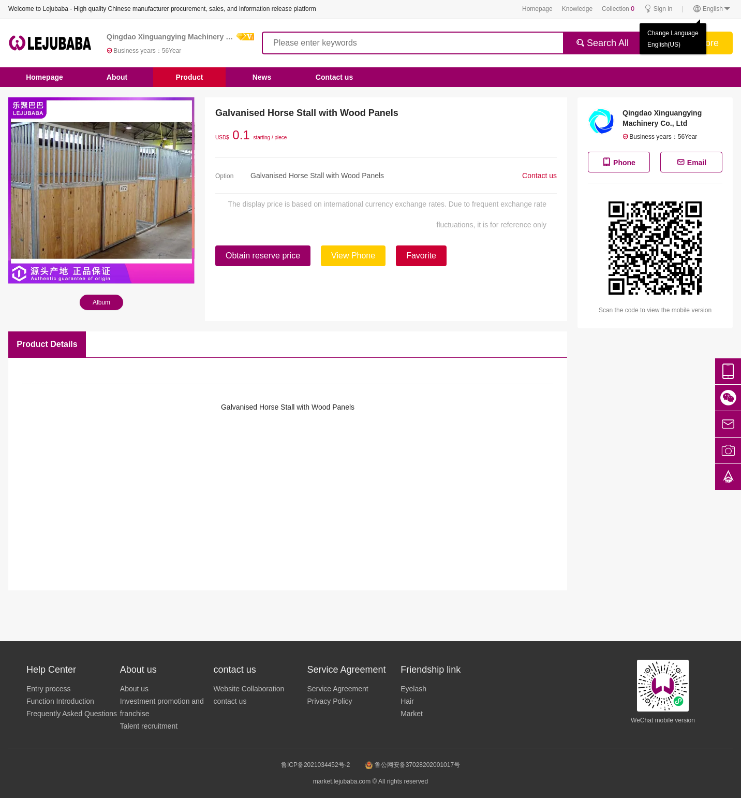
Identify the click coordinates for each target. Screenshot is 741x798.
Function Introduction (60, 701)
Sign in (658, 9)
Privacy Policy (329, 701)
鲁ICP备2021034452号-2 (315, 764)
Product (189, 77)
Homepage (537, 8)
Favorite (421, 255)
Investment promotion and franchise (162, 707)
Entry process (48, 689)
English (712, 9)
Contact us (334, 77)
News (262, 77)
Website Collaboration (249, 689)
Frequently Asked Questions (71, 713)
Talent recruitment (148, 726)
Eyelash (413, 689)
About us (134, 689)
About (117, 77)
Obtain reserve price (263, 255)
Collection (618, 8)
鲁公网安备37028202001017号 (412, 764)
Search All (602, 43)
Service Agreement (337, 689)
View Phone (353, 255)
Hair (407, 701)
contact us (230, 701)
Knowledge (577, 8)
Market (412, 713)
